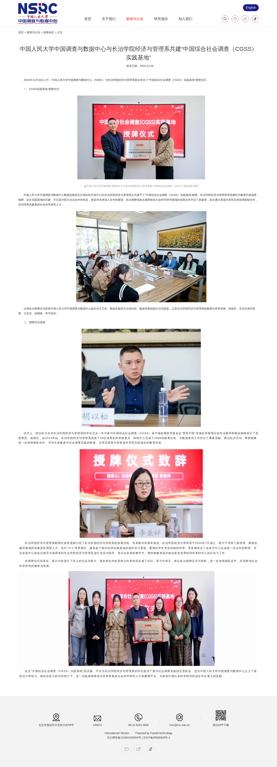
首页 (87, 19)
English (251, 7)
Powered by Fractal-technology (153, 733)
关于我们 (109, 19)
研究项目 (161, 19)
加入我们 (185, 19)
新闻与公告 (135, 19)
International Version (117, 733)
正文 (60, 32)
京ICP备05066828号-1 (156, 737)
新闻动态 (48, 32)
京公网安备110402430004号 (124, 737)
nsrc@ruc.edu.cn (179, 725)
